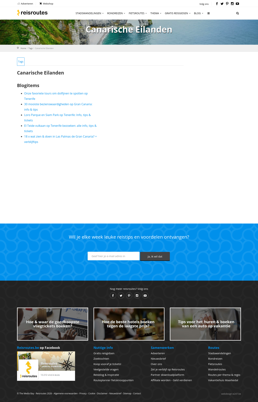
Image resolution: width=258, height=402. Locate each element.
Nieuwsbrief (158, 358)
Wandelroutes (217, 369)
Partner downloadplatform (167, 375)
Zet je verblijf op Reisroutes (168, 369)
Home (23, 48)
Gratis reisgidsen (178, 13)
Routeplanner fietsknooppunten (114, 380)
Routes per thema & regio (224, 375)
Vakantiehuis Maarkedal (223, 380)
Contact (137, 393)
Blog (199, 13)
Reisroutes (32, 13)
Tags (30, 48)
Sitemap (127, 393)
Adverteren (25, 3)
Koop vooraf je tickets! (107, 364)
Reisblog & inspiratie (106, 375)
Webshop (46, 3)
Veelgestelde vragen (106, 369)
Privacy (83, 393)
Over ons (156, 364)
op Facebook (38, 347)
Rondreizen (116, 13)
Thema (156, 13)
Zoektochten (101, 358)
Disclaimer (102, 393)
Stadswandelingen (90, 13)
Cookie (91, 393)
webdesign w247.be (231, 393)
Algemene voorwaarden (66, 393)
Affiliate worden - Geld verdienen (171, 380)
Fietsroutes (138, 13)
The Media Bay (26, 393)
